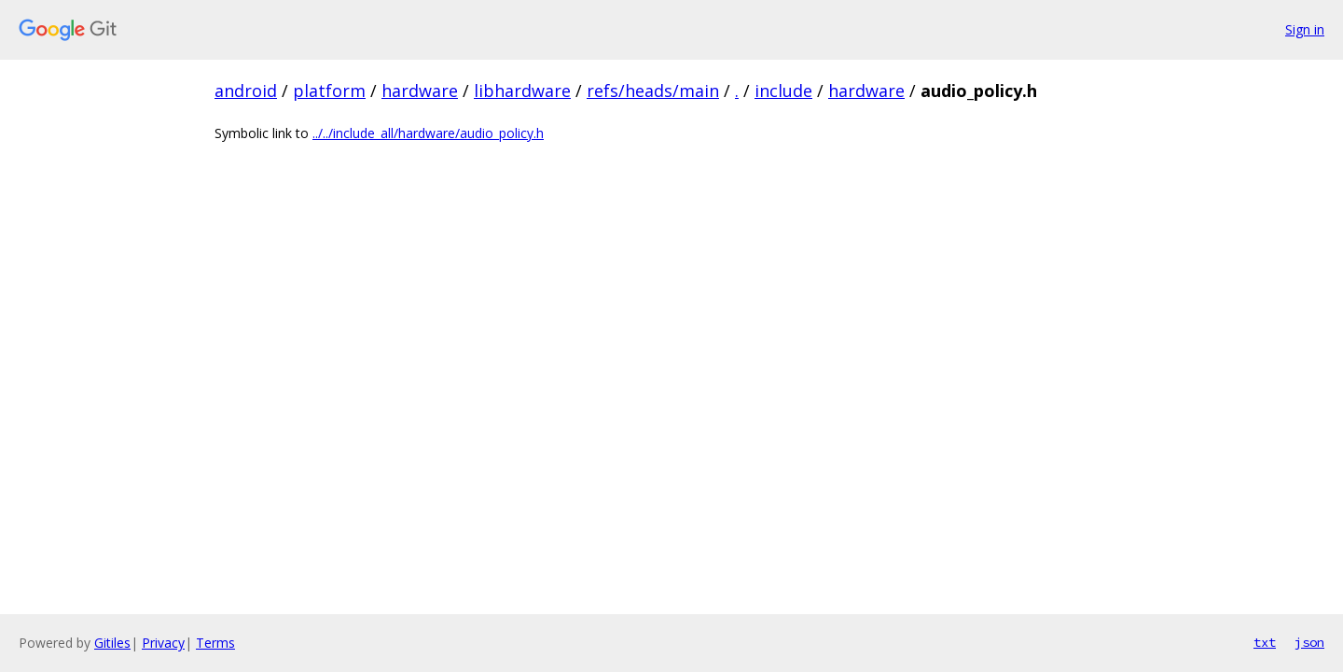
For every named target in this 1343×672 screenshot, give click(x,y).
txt (1264, 642)
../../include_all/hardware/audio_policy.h (428, 133)
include (783, 90)
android (246, 90)
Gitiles (112, 642)
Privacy (163, 642)
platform (329, 90)
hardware (419, 90)
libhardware (522, 90)
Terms (215, 642)
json (1309, 642)
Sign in (1304, 29)
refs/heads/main (653, 90)
